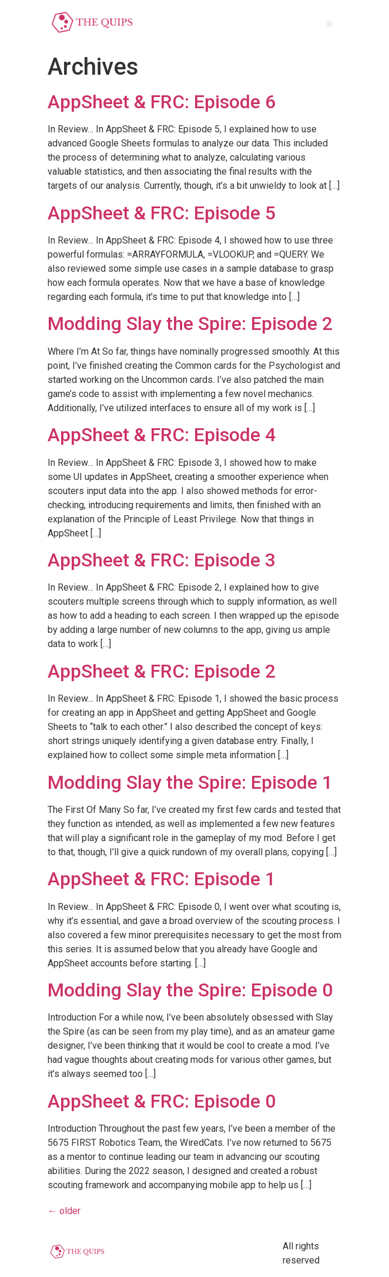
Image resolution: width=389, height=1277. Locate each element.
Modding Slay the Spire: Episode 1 (190, 782)
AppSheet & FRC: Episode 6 (162, 102)
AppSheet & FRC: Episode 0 (162, 1101)
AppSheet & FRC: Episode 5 (162, 213)
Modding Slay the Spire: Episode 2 (190, 323)
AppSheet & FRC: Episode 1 (162, 879)
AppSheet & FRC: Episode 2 (162, 671)
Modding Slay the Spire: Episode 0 (190, 990)
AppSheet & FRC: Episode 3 (162, 560)
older (64, 1210)
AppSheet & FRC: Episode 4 (162, 435)
